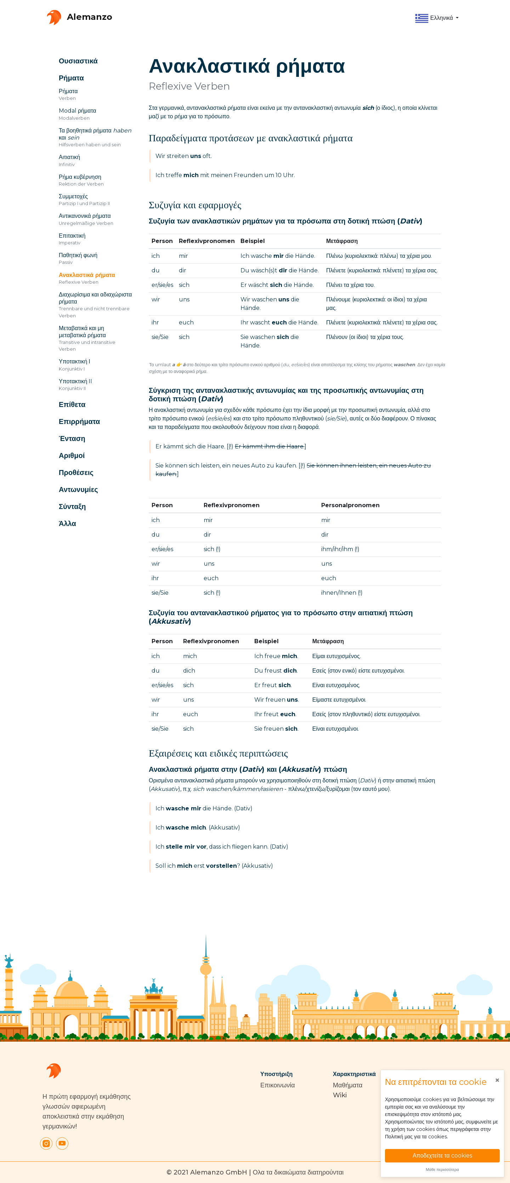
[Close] (497, 1080)
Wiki (340, 1095)
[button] (437, 18)
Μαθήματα (347, 1085)
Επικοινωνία (277, 1085)
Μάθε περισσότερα (442, 1169)
